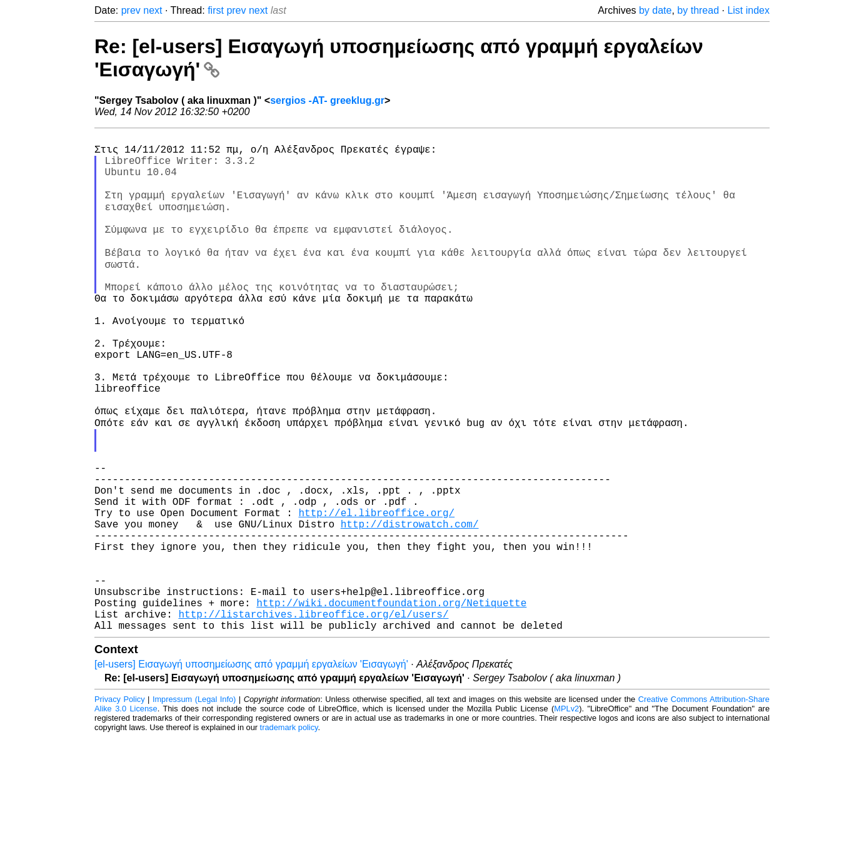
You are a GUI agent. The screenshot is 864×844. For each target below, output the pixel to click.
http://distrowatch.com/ (410, 608)
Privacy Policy (119, 806)
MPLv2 (566, 815)
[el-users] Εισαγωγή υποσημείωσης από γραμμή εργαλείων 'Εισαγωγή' (251, 771)
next (152, 10)
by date (655, 10)
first (216, 10)
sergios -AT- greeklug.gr (327, 100)
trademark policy (289, 834)
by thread (698, 10)
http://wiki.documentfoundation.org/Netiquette (391, 704)
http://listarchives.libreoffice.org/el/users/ (313, 718)
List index (748, 10)
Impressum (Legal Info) (194, 806)
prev (131, 10)
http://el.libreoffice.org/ (376, 594)
